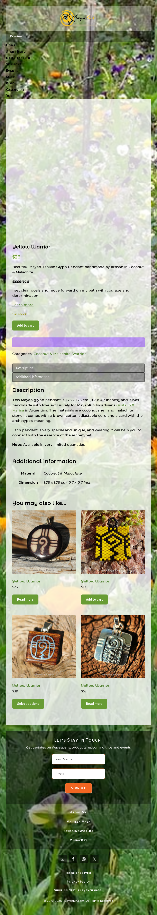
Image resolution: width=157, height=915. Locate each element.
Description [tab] (24, 368)
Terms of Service (78, 872)
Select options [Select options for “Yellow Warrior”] (28, 703)
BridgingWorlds (78, 831)
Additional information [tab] (32, 377)
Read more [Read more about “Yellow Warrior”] (25, 599)
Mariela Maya (78, 821)
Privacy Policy (78, 881)
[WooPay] (78, 342)
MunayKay (78, 840)
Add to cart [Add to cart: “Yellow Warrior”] (94, 599)
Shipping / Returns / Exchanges (78, 890)
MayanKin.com (74, 900)
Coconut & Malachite (52, 354)
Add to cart (25, 325)
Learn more (23, 305)
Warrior (79, 354)
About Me (78, 812)
